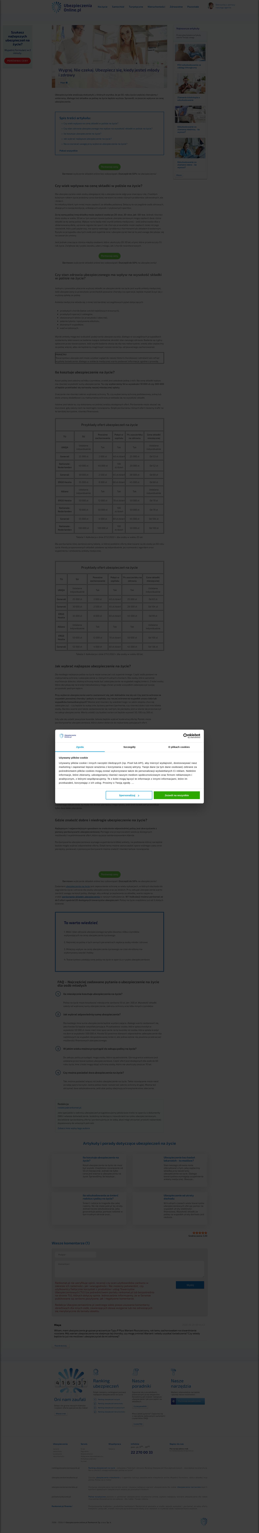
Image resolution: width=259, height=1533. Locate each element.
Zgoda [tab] (80, 746)
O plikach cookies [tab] (179, 746)
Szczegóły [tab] (129, 746)
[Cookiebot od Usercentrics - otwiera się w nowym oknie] (185, 735)
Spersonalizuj (129, 795)
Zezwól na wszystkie (177, 795)
